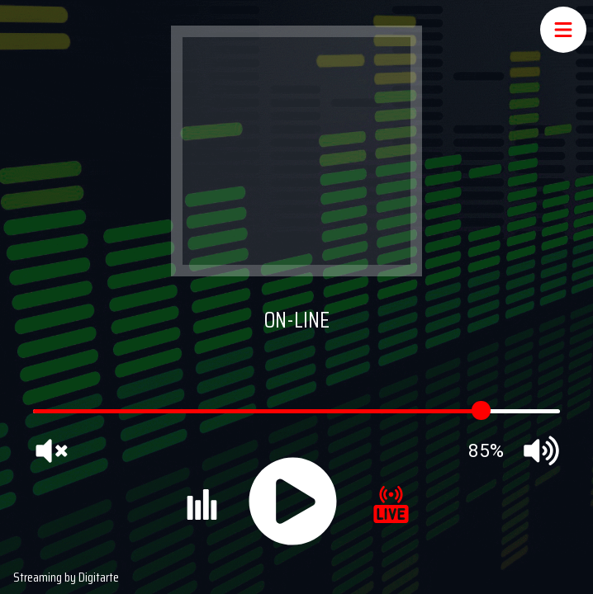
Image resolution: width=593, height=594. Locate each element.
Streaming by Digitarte (66, 577)
